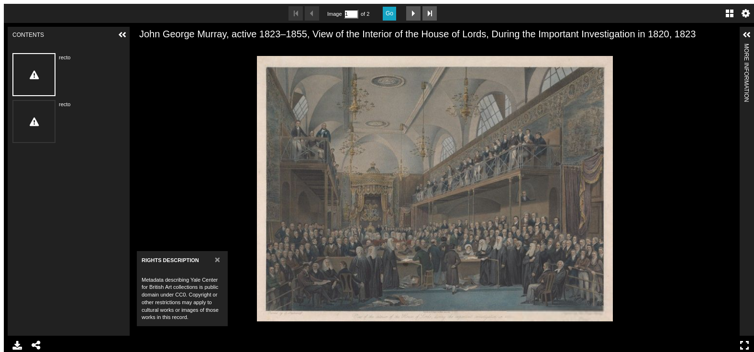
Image (334, 14)
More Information (746, 48)
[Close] (217, 259)
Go (389, 13)
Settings (746, 13)
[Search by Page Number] (351, 14)
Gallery (729, 13)
